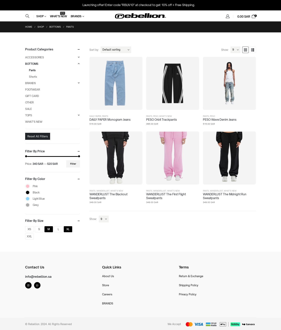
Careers (107, 294)
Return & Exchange (191, 276)
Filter (73, 163)
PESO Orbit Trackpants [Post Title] (161, 119)
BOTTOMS (31, 63)
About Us (108, 276)
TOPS (28, 115)
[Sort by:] (116, 50)
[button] (27, 16)
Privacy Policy (187, 294)
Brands (76, 16)
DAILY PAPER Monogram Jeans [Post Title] (109, 119)
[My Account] (227, 16)
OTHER (29, 102)
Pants (105, 116)
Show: (225, 49)
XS (29, 229)
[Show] (235, 50)
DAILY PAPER (95, 116)
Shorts (33, 76)
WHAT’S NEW (165, 116)
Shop (39, 16)
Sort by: (94, 49)
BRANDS (30, 83)
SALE (28, 108)
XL (68, 229)
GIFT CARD (32, 96)
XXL (29, 236)
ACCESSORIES (34, 57)
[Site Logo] (140, 16)
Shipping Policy (188, 285)
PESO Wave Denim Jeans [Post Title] (219, 119)
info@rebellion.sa (38, 276)
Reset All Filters (37, 136)
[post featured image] (116, 83)
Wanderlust (102, 191)
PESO (155, 116)
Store (105, 285)
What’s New (58, 15)
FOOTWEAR (32, 89)
